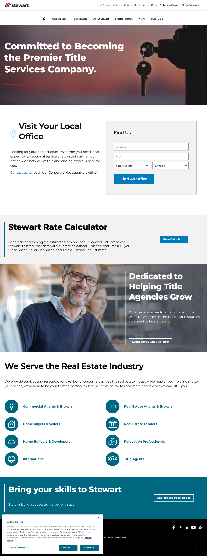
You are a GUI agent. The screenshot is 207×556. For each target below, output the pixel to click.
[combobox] (151, 146)
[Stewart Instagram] (180, 528)
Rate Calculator (174, 239)
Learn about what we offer (150, 341)
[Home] (45, 19)
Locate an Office (148, 5)
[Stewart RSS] (200, 528)
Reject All (68, 548)
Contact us (18, 172)
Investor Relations (123, 19)
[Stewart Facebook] (173, 528)
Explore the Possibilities (174, 497)
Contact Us (130, 5)
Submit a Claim (169, 5)
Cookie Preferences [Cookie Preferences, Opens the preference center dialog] (19, 548)
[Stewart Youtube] (193, 528)
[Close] (98, 517)
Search (105, 5)
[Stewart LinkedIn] (186, 528)
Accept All (89, 548)
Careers (117, 5)
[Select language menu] (191, 5)
